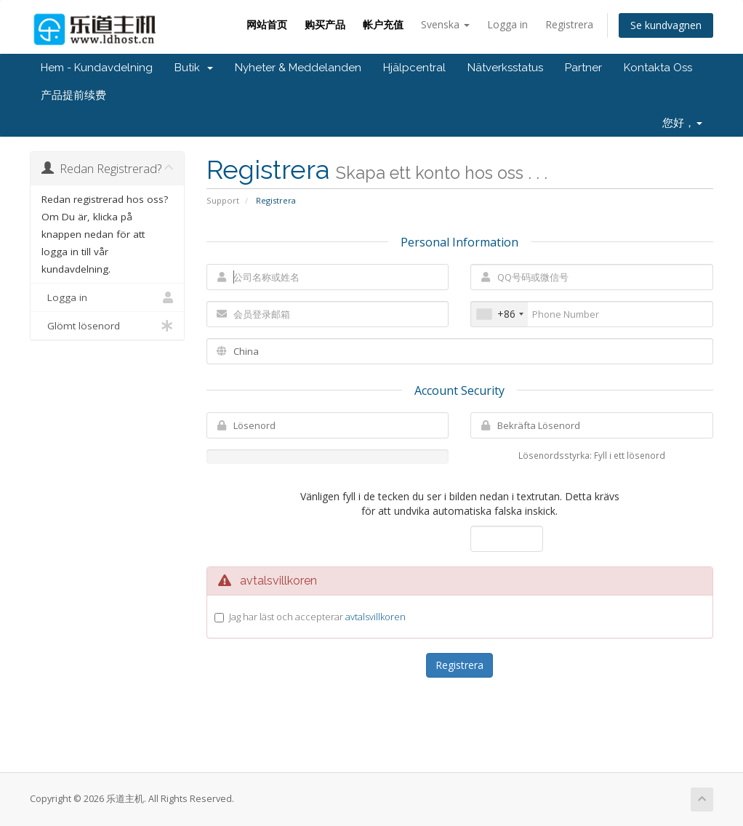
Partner (583, 67)
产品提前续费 (73, 95)
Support (222, 200)
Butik (193, 67)
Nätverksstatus (505, 67)
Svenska (445, 24)
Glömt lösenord (107, 325)
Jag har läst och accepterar (317, 616)
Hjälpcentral (414, 67)
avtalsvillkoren (375, 616)
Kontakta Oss (658, 67)
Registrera (569, 24)
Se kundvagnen (666, 25)
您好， (682, 122)
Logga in (507, 24)
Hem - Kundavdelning (97, 67)
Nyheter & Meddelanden (298, 67)
